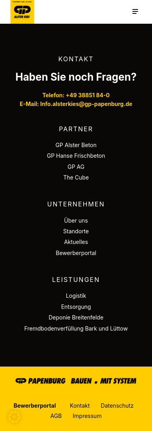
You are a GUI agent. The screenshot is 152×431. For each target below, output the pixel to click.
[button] (14, 417)
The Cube (76, 177)
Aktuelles (76, 241)
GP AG (76, 166)
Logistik (76, 295)
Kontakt (80, 405)
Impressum (87, 415)
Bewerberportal (76, 253)
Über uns (76, 220)
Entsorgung (76, 306)
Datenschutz (117, 405)
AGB (56, 415)
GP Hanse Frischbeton (76, 155)
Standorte (76, 231)
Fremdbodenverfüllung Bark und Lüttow (76, 328)
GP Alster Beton (75, 145)
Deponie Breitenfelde (76, 317)
